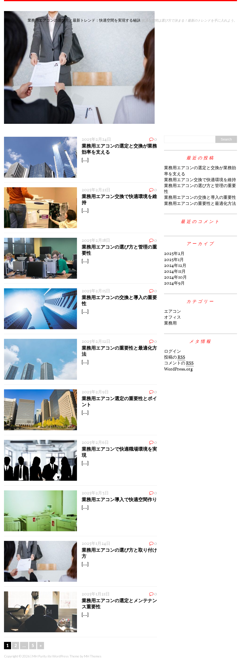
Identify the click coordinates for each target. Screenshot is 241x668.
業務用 (170, 323)
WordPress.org (178, 369)
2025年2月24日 (96, 140)
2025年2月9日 (95, 392)
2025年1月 (174, 260)
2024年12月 (175, 266)
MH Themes (92, 656)
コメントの (179, 363)
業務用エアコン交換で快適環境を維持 (200, 180)
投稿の (174, 358)
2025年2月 (174, 254)
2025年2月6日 (95, 443)
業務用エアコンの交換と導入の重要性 (200, 198)
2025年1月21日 (96, 594)
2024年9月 (174, 283)
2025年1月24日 (96, 544)
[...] (85, 160)
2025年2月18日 (96, 241)
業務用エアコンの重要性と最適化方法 (200, 204)
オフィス (172, 317)
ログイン (172, 352)
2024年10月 (175, 278)
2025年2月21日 (96, 190)
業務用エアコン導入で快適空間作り (119, 499)
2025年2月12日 (96, 342)
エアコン (172, 312)
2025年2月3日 (95, 493)
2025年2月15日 (96, 291)
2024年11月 (175, 272)
